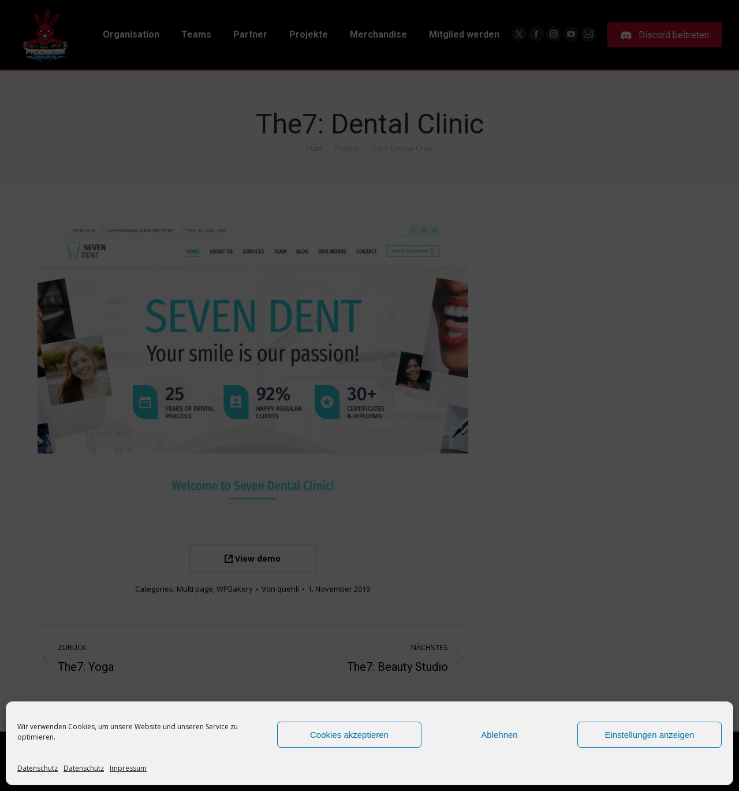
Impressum (128, 768)
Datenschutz (37, 768)
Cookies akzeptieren (349, 735)
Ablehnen (499, 735)
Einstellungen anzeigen (649, 735)
